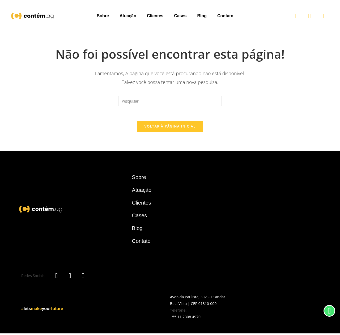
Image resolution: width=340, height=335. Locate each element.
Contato (225, 16)
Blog (202, 16)
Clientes (155, 16)
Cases (180, 16)
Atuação (128, 16)
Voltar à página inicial (170, 127)
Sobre (103, 16)
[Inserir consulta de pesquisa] (170, 101)
